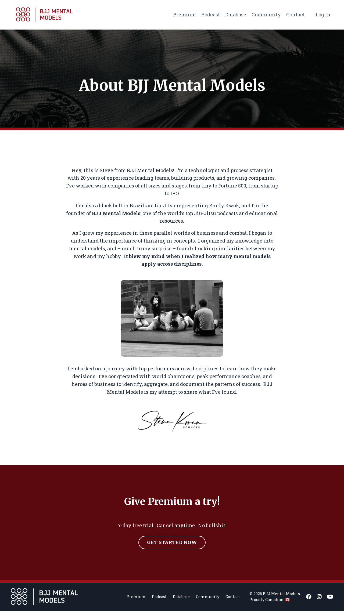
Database (235, 14)
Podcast (210, 14)
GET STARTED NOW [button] (172, 542)
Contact (295, 14)
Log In (323, 14)
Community (266, 14)
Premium (184, 14)
